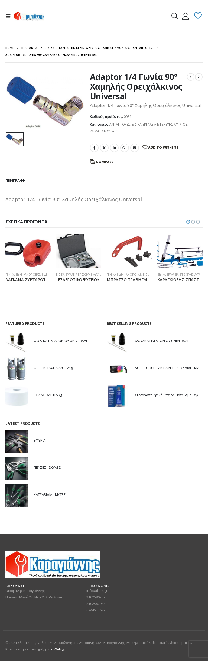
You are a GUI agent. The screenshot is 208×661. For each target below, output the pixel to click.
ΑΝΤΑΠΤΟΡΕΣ (119, 124)
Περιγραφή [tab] (15, 180)
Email (134, 148)
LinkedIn (114, 148)
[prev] (190, 77)
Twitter (104, 148)
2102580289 (95, 597)
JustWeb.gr (56, 649)
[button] (9, 16)
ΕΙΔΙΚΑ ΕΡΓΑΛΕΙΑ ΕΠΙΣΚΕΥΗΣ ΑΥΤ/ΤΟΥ (159, 124)
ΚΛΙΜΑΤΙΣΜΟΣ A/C (104, 131)
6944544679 (95, 610)
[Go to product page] (28, 251)
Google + (124, 148)
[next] (199, 77)
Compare (104, 161)
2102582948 (95, 603)
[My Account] (185, 16)
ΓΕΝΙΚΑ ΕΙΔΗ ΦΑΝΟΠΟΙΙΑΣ (22, 274)
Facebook (94, 148)
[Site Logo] (29, 16)
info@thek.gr (97, 590)
